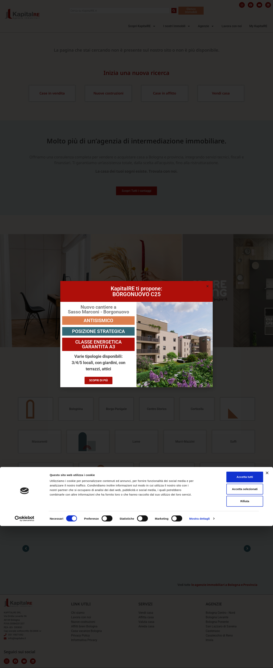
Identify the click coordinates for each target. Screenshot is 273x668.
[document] (136, 334)
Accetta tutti (232, 618)
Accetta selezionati (231, 631)
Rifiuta (231, 643)
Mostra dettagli (199, 660)
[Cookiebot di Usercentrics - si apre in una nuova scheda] (24, 660)
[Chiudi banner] (267, 615)
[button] (207, 286)
